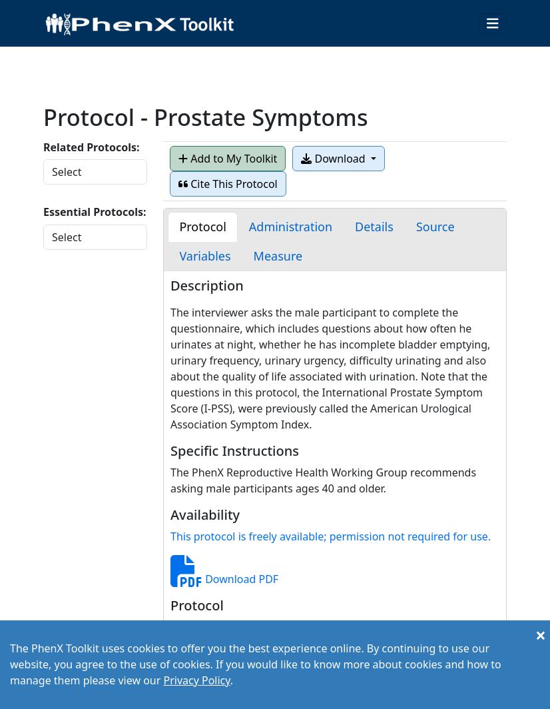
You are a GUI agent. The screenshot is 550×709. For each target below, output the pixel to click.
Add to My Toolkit (227, 158)
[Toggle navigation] (492, 23)
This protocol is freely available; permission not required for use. (330, 536)
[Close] (540, 635)
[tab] (202, 227)
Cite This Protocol (228, 184)
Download (334, 158)
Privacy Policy (196, 680)
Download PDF (224, 579)
